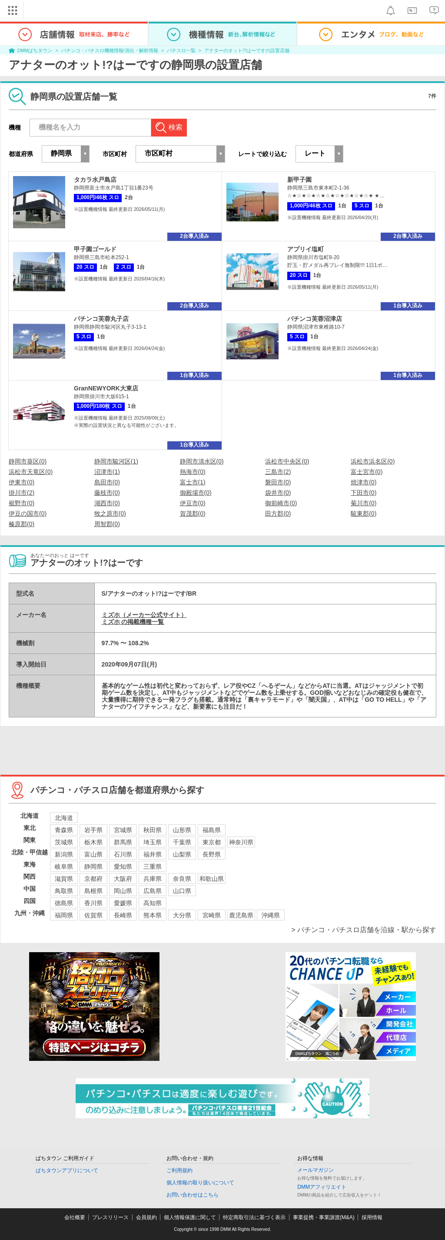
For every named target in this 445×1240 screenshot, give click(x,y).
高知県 (152, 903)
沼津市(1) (107, 472)
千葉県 (182, 842)
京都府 (93, 878)
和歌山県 (211, 878)
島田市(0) (107, 482)
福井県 (152, 854)
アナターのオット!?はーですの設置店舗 (246, 50)
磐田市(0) (278, 482)
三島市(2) (278, 472)
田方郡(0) (278, 513)
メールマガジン (315, 1170)
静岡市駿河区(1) (116, 461)
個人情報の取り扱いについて (200, 1183)
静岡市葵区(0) (27, 461)
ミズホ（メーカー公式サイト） (144, 614)
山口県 (182, 890)
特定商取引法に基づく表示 (254, 1217)
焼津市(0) (363, 482)
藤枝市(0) (107, 493)
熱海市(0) (193, 472)
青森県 (64, 830)
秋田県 (152, 830)
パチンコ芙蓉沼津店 (314, 318)
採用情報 (372, 1217)
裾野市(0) (21, 503)
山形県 (182, 830)
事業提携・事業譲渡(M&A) (324, 1217)
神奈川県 (241, 842)
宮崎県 (212, 915)
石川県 (123, 854)
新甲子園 (299, 179)
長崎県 (123, 915)
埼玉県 (152, 842)
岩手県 (93, 830)
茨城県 (64, 842)
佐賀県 (93, 915)
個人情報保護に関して (190, 1217)
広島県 (152, 890)
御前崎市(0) (281, 503)
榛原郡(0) (21, 524)
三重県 (152, 866)
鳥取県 (64, 890)
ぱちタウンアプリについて (67, 1170)
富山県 (93, 854)
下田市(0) (363, 493)
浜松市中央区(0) (287, 461)
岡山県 (123, 890)
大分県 (182, 915)
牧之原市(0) (110, 513)
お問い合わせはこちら (192, 1195)
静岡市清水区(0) (202, 461)
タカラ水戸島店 (95, 179)
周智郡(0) (107, 524)
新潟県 (64, 854)
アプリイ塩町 (305, 249)
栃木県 (93, 842)
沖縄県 (271, 915)
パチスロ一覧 (181, 50)
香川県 (93, 903)
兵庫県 (152, 878)
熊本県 (152, 915)
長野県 (212, 854)
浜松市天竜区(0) (31, 472)
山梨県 (182, 854)
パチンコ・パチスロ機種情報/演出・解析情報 (109, 50)
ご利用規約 (179, 1170)
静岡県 (93, 866)
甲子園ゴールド (95, 249)
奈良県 (182, 878)
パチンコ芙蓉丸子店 (101, 318)
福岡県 (64, 915)
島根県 (93, 890)
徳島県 (64, 903)
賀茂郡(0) (193, 513)
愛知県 (123, 866)
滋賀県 (64, 878)
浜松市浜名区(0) (373, 461)
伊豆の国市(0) (27, 513)
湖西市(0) (107, 503)
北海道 (64, 817)
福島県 (212, 830)
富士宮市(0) (366, 472)
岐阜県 (64, 866)
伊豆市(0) (193, 503)
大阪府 (123, 878)
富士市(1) (193, 482)
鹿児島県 (241, 915)
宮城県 (123, 830)
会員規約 (146, 1217)
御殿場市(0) (196, 493)
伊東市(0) (21, 482)
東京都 (212, 842)
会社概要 (74, 1217)
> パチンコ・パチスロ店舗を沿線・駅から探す (363, 929)
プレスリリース (110, 1217)
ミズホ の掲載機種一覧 (133, 621)
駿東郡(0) (363, 513)
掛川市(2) (21, 493)
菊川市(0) (363, 503)
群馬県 (123, 842)
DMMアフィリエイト (321, 1187)
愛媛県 (123, 903)
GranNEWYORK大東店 (106, 388)
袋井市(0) (278, 493)
